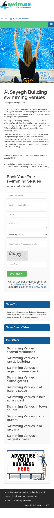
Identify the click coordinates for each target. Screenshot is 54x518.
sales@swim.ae (37, 286)
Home (6, 492)
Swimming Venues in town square (27, 408)
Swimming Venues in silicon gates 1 (22, 379)
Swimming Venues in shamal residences (22, 350)
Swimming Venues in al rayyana (24, 427)
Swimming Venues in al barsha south (24, 389)
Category (18, 500)
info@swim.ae (19, 284)
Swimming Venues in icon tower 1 (26, 418)
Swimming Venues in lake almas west (26, 398)
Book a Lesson (19, 496)
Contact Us (16, 492)
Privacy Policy (29, 492)
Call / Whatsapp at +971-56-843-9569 (14, 19)
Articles (27, 500)
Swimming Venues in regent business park (23, 369)
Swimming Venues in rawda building (22, 359)
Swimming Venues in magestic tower (22, 437)
